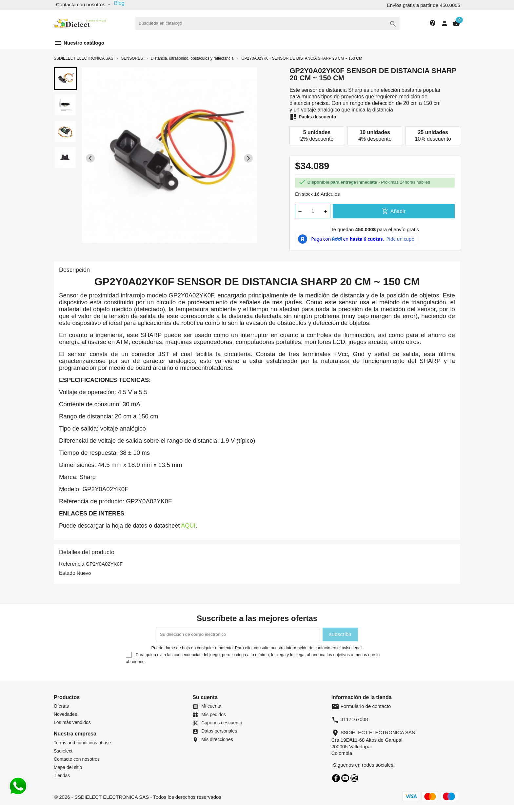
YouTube (345, 778)
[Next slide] (248, 158)
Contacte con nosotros (77, 759)
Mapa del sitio (68, 767)
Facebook (336, 778)
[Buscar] (267, 23)
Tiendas (62, 775)
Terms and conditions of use (82, 742)
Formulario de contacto (361, 706)
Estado (67, 573)
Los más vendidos (72, 722)
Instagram (354, 778)
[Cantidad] (313, 211)
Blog (119, 3)
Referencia (71, 564)
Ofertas (61, 706)
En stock (304, 194)
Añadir (393, 211)
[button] (65, 78)
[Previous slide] (90, 158)
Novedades (65, 714)
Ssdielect (63, 751)
